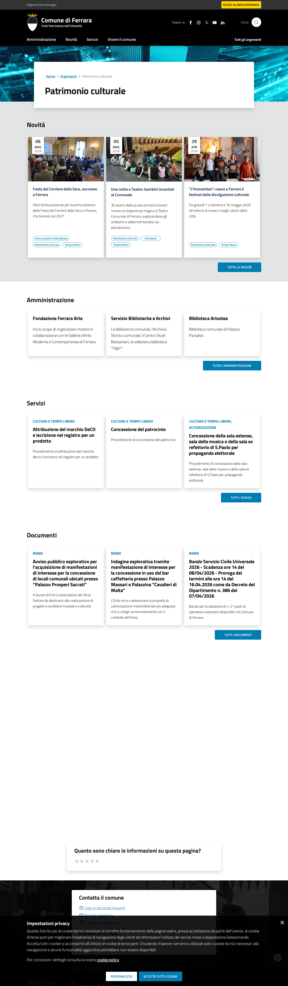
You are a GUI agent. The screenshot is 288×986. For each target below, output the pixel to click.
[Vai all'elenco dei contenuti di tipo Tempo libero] (72, 244)
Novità (71, 39)
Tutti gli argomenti (247, 39)
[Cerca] (256, 22)
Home (50, 76)
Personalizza (121, 976)
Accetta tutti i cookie (160, 976)
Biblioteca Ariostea (208, 318)
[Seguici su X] (205, 22)
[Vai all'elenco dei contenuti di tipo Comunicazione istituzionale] (51, 238)
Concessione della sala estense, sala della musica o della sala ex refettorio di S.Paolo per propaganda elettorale (221, 444)
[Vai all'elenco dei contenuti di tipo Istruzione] (151, 238)
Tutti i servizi (241, 497)
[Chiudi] (282, 922)
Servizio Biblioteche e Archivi (140, 318)
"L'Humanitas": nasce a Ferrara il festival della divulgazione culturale (219, 191)
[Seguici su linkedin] (221, 22)
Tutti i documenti (238, 634)
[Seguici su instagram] (197, 22)
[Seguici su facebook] (189, 22)
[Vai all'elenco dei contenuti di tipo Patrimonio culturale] (47, 244)
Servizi (92, 39)
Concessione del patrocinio (138, 429)
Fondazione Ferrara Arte (58, 318)
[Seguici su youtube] (213, 22)
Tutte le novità (239, 267)
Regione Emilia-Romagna (41, 5)
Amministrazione (41, 39)
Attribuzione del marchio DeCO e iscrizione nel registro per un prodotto (64, 435)
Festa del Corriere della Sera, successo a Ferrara (65, 191)
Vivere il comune (122, 39)
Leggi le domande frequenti (102, 908)
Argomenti (68, 76)
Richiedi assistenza (96, 915)
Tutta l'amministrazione (232, 365)
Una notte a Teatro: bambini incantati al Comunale (142, 192)
